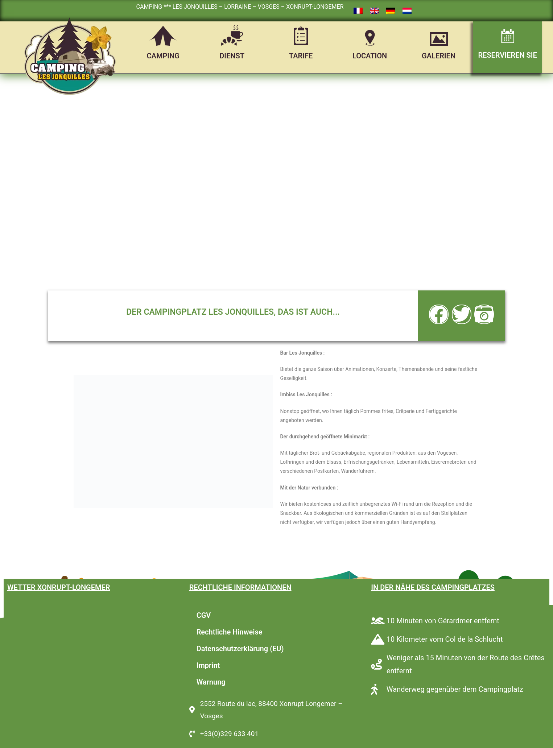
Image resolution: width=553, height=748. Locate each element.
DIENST (231, 55)
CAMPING (163, 55)
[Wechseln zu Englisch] (374, 11)
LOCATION (369, 55)
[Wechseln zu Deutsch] (391, 11)
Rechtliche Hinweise (230, 632)
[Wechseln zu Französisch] (358, 11)
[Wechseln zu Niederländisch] (407, 11)
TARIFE (301, 55)
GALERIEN (438, 55)
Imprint (208, 665)
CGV (204, 615)
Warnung (211, 682)
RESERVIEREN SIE (507, 55)
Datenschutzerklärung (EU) (240, 648)
